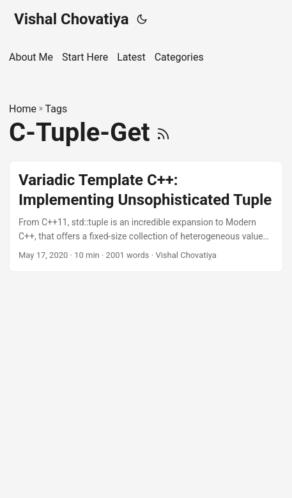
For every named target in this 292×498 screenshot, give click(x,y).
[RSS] (163, 132)
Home (22, 109)
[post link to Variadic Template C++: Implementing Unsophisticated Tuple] (146, 216)
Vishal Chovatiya (71, 19)
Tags (56, 109)
